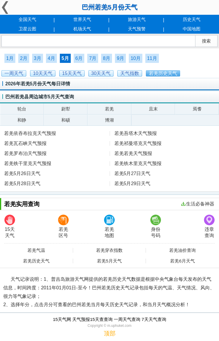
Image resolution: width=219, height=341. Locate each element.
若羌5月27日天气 (132, 173)
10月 (136, 58)
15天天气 (9, 226)
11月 (152, 58)
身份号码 (155, 226)
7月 (92, 58)
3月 (37, 58)
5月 (65, 58)
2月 (23, 58)
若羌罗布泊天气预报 (25, 153)
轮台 (21, 108)
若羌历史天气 (36, 261)
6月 (79, 58)
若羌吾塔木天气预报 (135, 133)
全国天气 (27, 19)
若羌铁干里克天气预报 (27, 163)
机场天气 (82, 28)
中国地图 (191, 28)
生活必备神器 (197, 203)
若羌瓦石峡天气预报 (25, 143)
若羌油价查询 (182, 250)
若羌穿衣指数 (109, 250)
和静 (21, 120)
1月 (10, 58)
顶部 (110, 333)
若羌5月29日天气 (132, 183)
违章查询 (209, 226)
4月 (51, 58)
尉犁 (65, 108)
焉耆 (197, 108)
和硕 (65, 120)
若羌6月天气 (182, 261)
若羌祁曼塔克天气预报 (138, 143)
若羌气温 (36, 250)
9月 (120, 58)
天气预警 (137, 28)
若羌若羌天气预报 (133, 153)
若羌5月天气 (109, 261)
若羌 (109, 108)
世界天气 (82, 19)
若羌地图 (109, 226)
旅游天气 (137, 19)
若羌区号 (63, 226)
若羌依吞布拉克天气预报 (30, 133)
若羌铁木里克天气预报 (138, 163)
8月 (106, 58)
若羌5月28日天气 (22, 183)
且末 (153, 108)
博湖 (109, 120)
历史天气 (191, 19)
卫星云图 (27, 28)
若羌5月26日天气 (22, 173)
